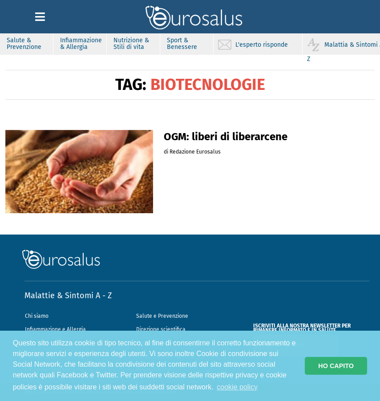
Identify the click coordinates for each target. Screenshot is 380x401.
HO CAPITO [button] (336, 365)
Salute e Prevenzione (162, 316)
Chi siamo (37, 316)
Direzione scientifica (161, 329)
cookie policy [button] (237, 387)
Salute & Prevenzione (24, 43)
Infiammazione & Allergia (81, 43)
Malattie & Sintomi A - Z (68, 295)
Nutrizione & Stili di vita (131, 43)
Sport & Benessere (182, 43)
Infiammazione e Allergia (55, 329)
